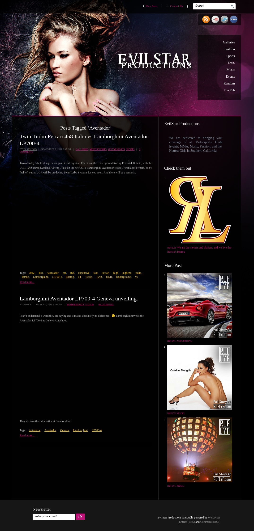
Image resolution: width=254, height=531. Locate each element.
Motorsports (98, 149)
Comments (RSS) (210, 521)
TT (79, 276)
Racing (70, 276)
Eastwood (30, 149)
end (72, 272)
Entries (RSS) (187, 521)
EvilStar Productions (155, 62)
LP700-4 (57, 276)
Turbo (88, 276)
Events (230, 76)
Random (229, 83)
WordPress (214, 517)
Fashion (229, 49)
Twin (99, 276)
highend (127, 272)
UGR (109, 276)
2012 (31, 272)
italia (138, 272)
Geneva (64, 430)
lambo (25, 276)
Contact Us (176, 6)
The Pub (229, 90)
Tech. (231, 63)
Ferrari (105, 272)
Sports (230, 56)
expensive (84, 272)
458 (41, 272)
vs (136, 276)
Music (231, 70)
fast (96, 272)
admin (27, 304)
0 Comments (106, 304)
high (115, 272)
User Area (151, 6)
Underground (123, 276)
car (64, 272)
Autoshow (34, 430)
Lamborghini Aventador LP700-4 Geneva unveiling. (79, 298)
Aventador (53, 272)
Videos (89, 304)
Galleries (229, 42)
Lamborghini (40, 276)
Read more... (27, 282)
